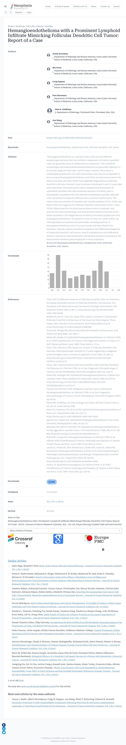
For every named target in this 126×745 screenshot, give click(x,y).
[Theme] (11, 12)
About (93, 6)
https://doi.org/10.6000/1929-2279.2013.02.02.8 (69, 138)
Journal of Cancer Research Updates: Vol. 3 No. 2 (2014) (94, 706)
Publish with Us (80, 6)
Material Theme (69, 741)
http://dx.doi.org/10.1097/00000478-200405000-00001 (72, 461)
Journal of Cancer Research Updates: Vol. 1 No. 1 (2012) (47, 660)
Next (21, 680)
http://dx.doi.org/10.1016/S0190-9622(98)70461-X (75, 434)
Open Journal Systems (75, 738)
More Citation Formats (21, 531)
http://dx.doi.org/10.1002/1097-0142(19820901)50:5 (71, 382)
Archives (20, 26)
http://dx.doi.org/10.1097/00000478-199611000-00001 (72, 416)
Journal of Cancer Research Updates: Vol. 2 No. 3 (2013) (60, 618)
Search (117, 6)
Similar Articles (17, 560)
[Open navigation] (5, 6)
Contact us (105, 6)
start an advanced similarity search (38, 686)
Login (29, 12)
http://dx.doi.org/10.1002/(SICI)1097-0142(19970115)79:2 (74, 358)
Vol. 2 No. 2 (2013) (34, 26)
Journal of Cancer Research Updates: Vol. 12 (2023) (83, 607)
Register (19, 12)
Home (48, 6)
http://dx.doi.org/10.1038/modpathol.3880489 (69, 327)
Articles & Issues (62, 6)
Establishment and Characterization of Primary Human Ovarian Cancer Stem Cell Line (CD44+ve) (60, 645)
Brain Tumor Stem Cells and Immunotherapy (61, 566)
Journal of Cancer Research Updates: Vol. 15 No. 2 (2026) (87, 626)
